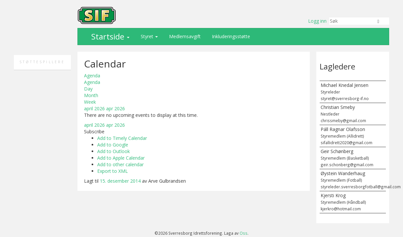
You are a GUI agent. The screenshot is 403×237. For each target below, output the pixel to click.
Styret (148, 36)
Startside (109, 36)
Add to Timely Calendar (122, 138)
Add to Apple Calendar (121, 158)
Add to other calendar (120, 164)
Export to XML (112, 171)
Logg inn (317, 21)
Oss (243, 233)
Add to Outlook (113, 151)
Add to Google (112, 145)
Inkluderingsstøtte (230, 36)
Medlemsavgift (184, 36)
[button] (94, 131)
